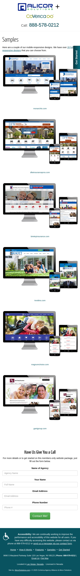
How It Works (25, 549)
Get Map (44, 558)
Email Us (35, 558)
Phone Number (40, 502)
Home (13, 549)
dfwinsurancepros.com (40, 172)
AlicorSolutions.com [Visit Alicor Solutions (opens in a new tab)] (22, 570)
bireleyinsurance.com (40, 236)
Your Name (40, 479)
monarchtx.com (40, 108)
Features (39, 549)
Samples (51, 549)
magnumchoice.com (40, 364)
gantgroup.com (39, 429)
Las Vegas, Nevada (35, 564)
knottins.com (40, 300)
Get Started (76, 57)
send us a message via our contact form (52, 543)
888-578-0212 (23, 543)
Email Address (40, 491)
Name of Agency (40, 468)
